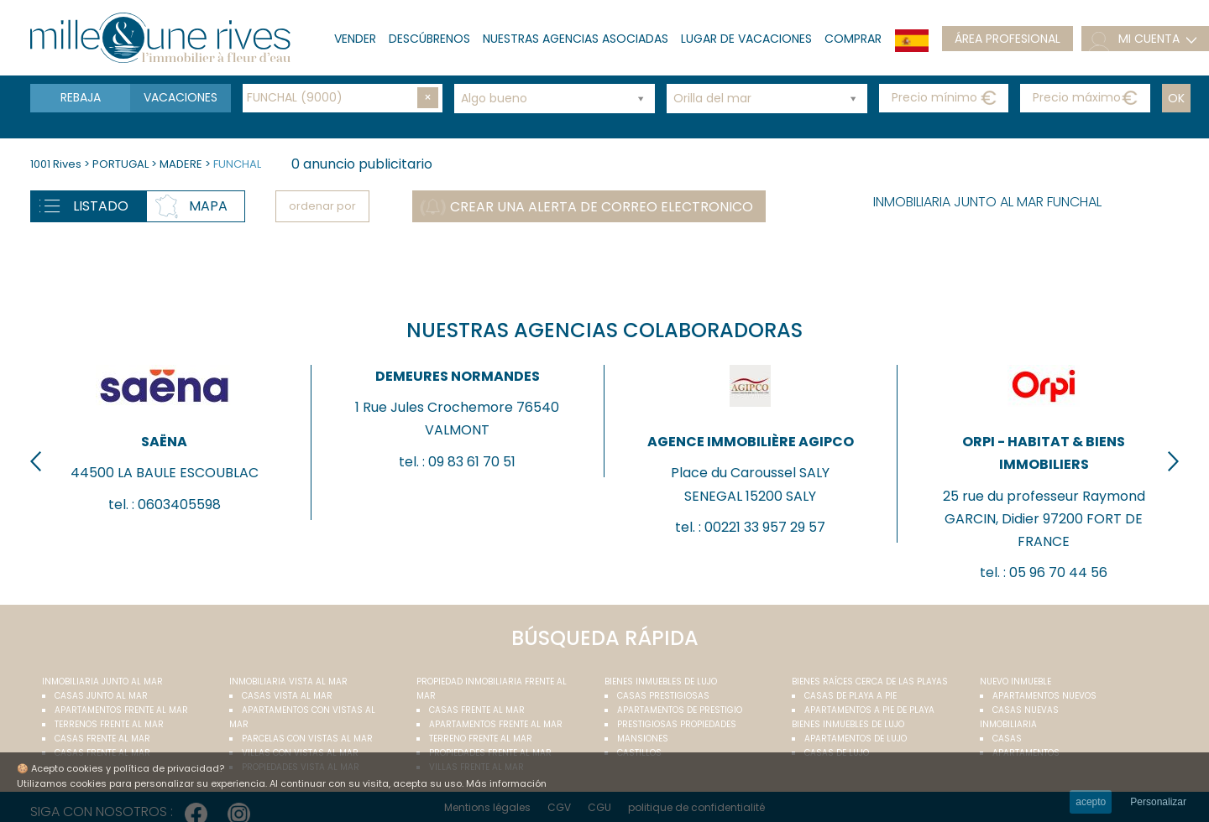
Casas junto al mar (101, 695)
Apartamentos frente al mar (121, 710)
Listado (100, 206)
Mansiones (642, 738)
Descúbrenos (429, 38)
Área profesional (1007, 38)
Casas (1007, 738)
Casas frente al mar (102, 738)
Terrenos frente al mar (109, 724)
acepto (1091, 802)
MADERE (181, 164)
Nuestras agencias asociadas (575, 38)
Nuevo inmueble (1015, 681)
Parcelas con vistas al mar (307, 738)
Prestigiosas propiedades (676, 724)
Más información (506, 783)
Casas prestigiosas (663, 695)
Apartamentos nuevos (1044, 695)
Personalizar (1158, 802)
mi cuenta (1149, 38)
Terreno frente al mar (480, 738)
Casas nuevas (1025, 710)
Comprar (853, 38)
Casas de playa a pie (850, 695)
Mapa (208, 206)
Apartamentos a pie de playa (869, 710)
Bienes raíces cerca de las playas (870, 681)
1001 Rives (55, 164)
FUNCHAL (237, 164)
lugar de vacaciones (746, 38)
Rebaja (80, 97)
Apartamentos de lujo (855, 738)
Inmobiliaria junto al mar (102, 681)
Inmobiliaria (1008, 724)
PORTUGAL (120, 164)
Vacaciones (180, 97)
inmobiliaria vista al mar (288, 681)
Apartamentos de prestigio (679, 710)
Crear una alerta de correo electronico (601, 206)
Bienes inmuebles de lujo (660, 681)
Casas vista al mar (287, 695)
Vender (355, 38)
